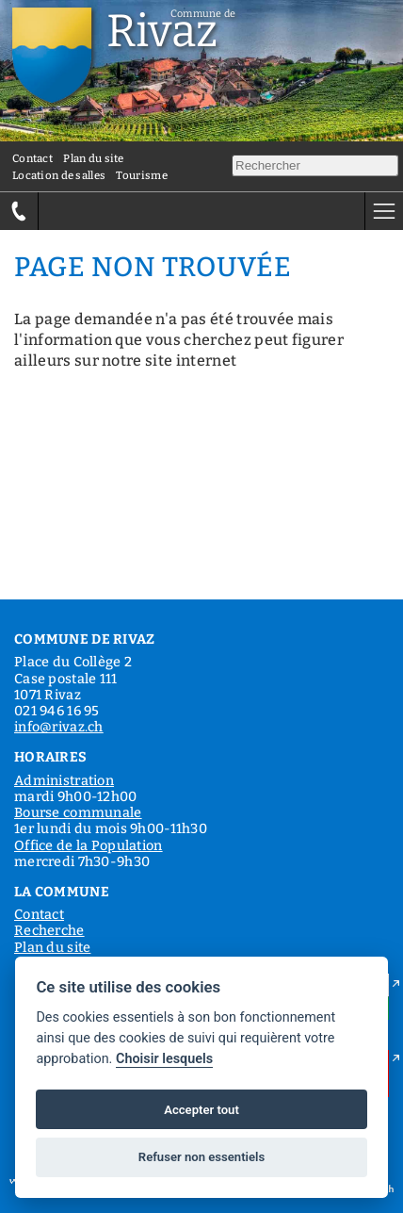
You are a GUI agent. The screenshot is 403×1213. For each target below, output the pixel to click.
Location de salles (58, 175)
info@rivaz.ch (59, 727)
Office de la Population (88, 846)
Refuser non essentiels (201, 1157)
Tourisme (141, 175)
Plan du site (93, 158)
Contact (32, 158)
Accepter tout (201, 1110)
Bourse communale (78, 813)
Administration (64, 781)
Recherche (49, 931)
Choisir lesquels (164, 1059)
